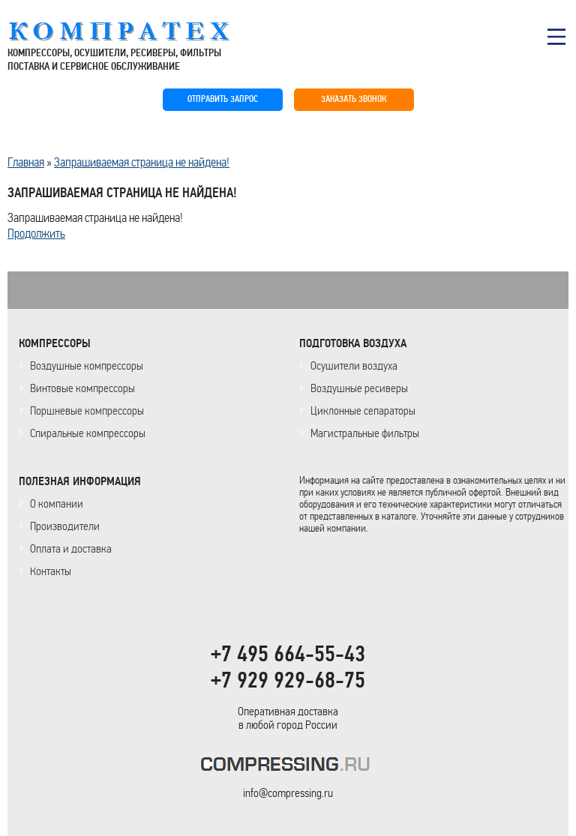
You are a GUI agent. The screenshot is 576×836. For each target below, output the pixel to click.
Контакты (50, 571)
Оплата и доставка (71, 548)
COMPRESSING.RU (133, 31)
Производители (65, 526)
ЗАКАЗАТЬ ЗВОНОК (353, 99)
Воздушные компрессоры (86, 365)
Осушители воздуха (354, 365)
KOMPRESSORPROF (288, 767)
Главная (26, 161)
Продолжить (36, 233)
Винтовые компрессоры (82, 388)
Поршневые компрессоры (87, 410)
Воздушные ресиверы (359, 388)
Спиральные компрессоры (88, 433)
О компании (56, 503)
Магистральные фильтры (364, 433)
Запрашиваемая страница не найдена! (142, 161)
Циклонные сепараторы (363, 410)
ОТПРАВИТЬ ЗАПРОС (223, 99)
